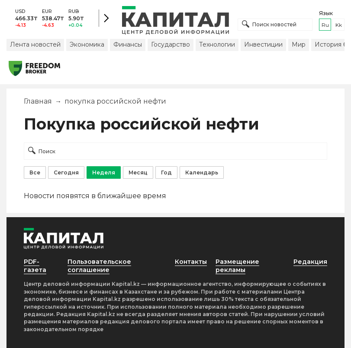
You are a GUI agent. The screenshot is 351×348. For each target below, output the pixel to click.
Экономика (87, 44)
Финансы (127, 44)
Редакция (310, 262)
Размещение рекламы (237, 266)
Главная (38, 101)
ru (325, 25)
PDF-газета (35, 266)
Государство (170, 44)
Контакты (191, 262)
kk (338, 25)
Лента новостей (35, 44)
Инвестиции (263, 44)
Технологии (217, 44)
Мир (299, 44)
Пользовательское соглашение (99, 266)
